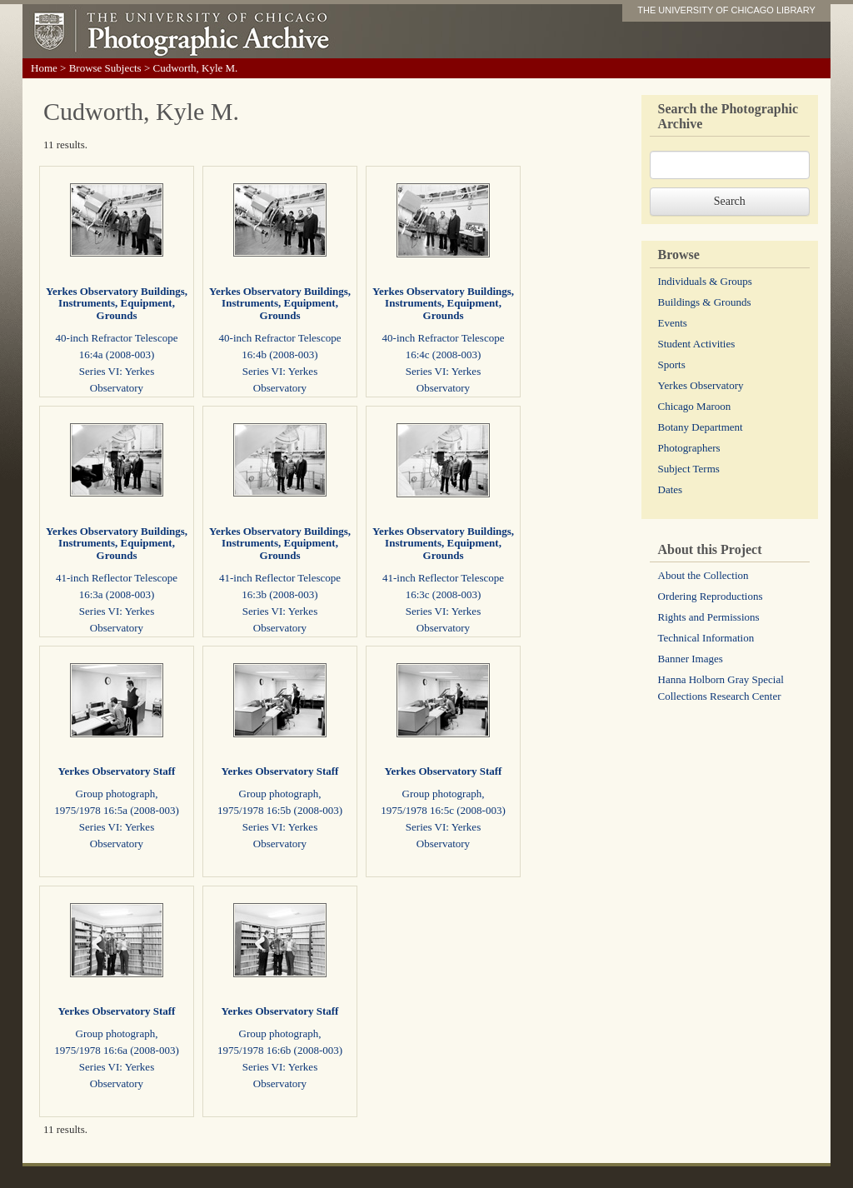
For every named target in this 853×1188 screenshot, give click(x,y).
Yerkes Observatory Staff (117, 771)
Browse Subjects (105, 68)
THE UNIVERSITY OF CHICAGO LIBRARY (726, 10)
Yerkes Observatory (701, 385)
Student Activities (697, 343)
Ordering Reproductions (710, 596)
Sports (672, 364)
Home (44, 68)
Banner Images (690, 658)
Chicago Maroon (694, 406)
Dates (670, 489)
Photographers (689, 448)
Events (672, 323)
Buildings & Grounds (704, 302)
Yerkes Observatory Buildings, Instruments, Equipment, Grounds (116, 303)
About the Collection (703, 575)
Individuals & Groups (705, 281)
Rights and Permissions (709, 617)
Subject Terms (689, 468)
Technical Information (706, 637)
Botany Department (700, 427)
